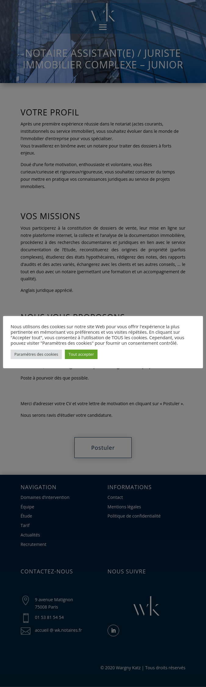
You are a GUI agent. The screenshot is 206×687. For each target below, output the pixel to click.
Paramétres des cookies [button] (36, 354)
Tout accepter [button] (81, 354)
